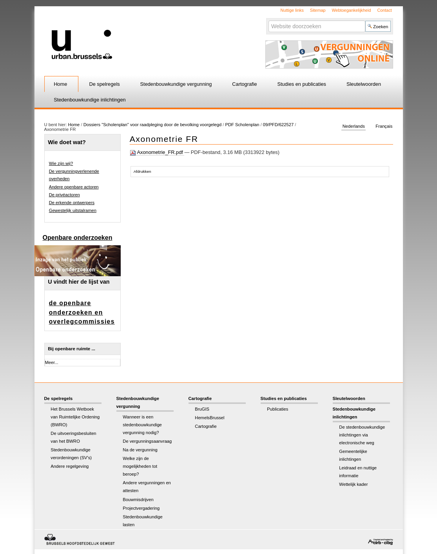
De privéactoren (64, 194)
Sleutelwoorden (363, 84)
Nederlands (354, 126)
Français (383, 126)
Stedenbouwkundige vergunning (176, 84)
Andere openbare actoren (74, 187)
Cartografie (244, 84)
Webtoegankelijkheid (351, 10)
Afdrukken (142, 171)
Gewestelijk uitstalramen (72, 210)
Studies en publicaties (301, 84)
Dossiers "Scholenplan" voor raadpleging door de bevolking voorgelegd (153, 124)
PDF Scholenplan (242, 124)
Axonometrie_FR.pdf (157, 152)
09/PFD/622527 (278, 124)
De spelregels (104, 84)
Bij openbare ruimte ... (71, 348)
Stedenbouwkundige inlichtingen (90, 100)
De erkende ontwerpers (71, 202)
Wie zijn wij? (61, 163)
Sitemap (318, 10)
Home (60, 84)
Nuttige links (292, 10)
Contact (384, 10)
